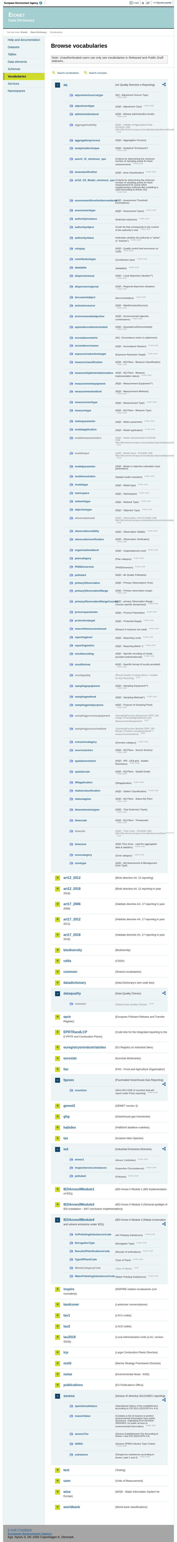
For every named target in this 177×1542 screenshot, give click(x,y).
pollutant (80, 575)
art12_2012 (72, 878)
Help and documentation (24, 40)
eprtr (67, 1017)
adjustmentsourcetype (89, 95)
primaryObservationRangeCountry (94, 601)
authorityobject (84, 227)
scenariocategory (86, 741)
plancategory (83, 558)
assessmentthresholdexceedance (94, 200)
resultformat (82, 664)
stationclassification (87, 790)
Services (13, 83)
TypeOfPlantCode (86, 1259)
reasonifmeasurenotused (90, 628)
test (66, 1470)
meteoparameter (85, 421)
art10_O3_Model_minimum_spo (94, 180)
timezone (80, 844)
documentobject (85, 297)
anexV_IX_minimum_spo (90, 158)
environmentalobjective (89, 316)
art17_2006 (72, 904)
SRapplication (83, 782)
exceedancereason (87, 345)
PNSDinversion (84, 566)
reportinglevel (83, 637)
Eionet (24, 32)
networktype (82, 501)
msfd (67, 1363)
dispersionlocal (84, 275)
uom (66, 1481)
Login (136, 2)
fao (65, 1069)
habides (69, 1127)
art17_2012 (72, 919)
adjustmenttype (84, 105)
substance (81, 1454)
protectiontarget (85, 620)
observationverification (89, 539)
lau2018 (69, 1337)
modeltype (81, 484)
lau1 (66, 1315)
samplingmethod (85, 696)
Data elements (17, 61)
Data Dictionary (38, 32)
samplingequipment (87, 685)
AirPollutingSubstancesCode (93, 1234)
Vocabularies (17, 76)
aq (65, 85)
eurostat (69, 1058)
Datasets (13, 47)
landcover (71, 1304)
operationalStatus (86, 1406)
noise (67, 1374)
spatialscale (82, 771)
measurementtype (86, 402)
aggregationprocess (87, 140)
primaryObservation (87, 582)
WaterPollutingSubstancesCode (94, 1276)
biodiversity (72, 950)
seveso (69, 1396)
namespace (82, 493)
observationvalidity (87, 531)
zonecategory (83, 854)
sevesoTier (82, 1433)
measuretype (83, 410)
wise (67, 1491)
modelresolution (85, 476)
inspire (68, 1289)
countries (81, 1090)
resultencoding (84, 653)
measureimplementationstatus (94, 372)
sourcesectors (84, 750)
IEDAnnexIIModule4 (78, 1219)
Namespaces (16, 91)
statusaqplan (83, 798)
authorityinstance (86, 218)
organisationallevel (87, 550)
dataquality (72, 993)
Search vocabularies (68, 73)
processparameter (86, 612)
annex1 (79, 1159)
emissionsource (85, 305)
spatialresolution (85, 760)
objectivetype (83, 509)
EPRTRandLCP (75, 1032)
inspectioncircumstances (91, 1167)
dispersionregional (87, 286)
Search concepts (98, 73)
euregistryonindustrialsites (84, 1047)
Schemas (14, 69)
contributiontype (85, 259)
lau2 (66, 1326)
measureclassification (88, 362)
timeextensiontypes (87, 809)
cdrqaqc (80, 248)
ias (65, 1138)
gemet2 (69, 1106)
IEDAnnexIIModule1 (78, 1189)
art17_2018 (72, 935)
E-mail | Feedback (20, 1529)
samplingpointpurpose (89, 704)
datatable (80, 267)
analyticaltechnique (87, 148)
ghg (66, 1116)
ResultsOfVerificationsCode (92, 1251)
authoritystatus (84, 237)
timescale (81, 820)
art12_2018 (72, 888)
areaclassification (86, 171)
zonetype (80, 863)
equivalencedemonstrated (91, 327)
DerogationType (85, 1242)
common (70, 971)
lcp (65, 1352)
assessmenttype (85, 210)
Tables (12, 54)
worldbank (71, 1507)
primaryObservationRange (91, 590)
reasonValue (82, 1415)
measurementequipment (90, 383)
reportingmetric (84, 645)
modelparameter (85, 466)
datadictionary (74, 982)
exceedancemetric (86, 337)
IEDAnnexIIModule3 (78, 1204)
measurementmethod (88, 391)
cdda (67, 961)
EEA (24, 3)
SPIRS (79, 1443)
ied (65, 1149)
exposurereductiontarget (90, 353)
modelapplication (85, 429)
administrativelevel (87, 114)
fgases (68, 1080)
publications (73, 1385)
